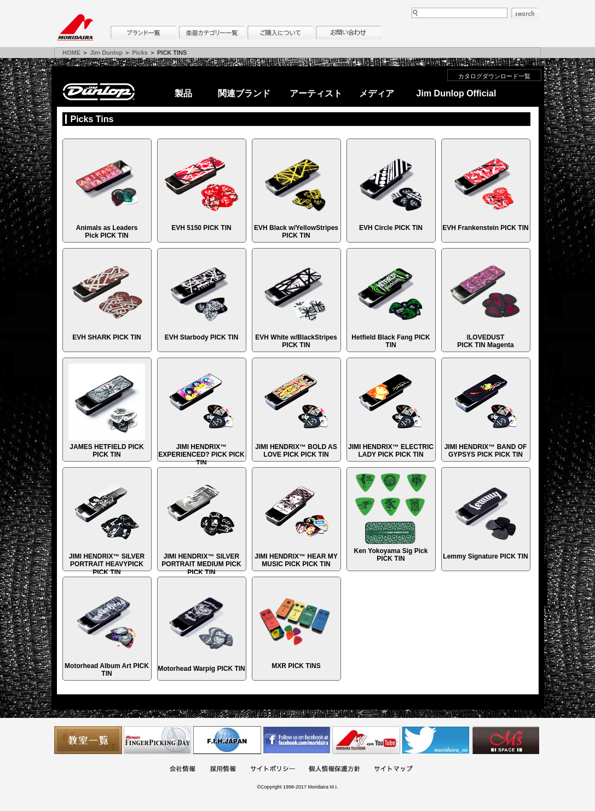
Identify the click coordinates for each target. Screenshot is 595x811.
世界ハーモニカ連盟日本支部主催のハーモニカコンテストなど (227, 740)
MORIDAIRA (75, 27)
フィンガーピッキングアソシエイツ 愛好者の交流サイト (158, 740)
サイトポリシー (272, 769)
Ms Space (505, 740)
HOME (71, 52)
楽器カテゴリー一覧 (212, 32)
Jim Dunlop (106, 52)
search (525, 13)
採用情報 (222, 769)
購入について (280, 32)
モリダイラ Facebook (297, 740)
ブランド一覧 (143, 32)
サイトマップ (393, 769)
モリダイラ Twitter (436, 740)
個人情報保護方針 (334, 769)
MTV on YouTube (366, 740)
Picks (140, 52)
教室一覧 (88, 740)
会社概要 (182, 769)
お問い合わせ (349, 32)
